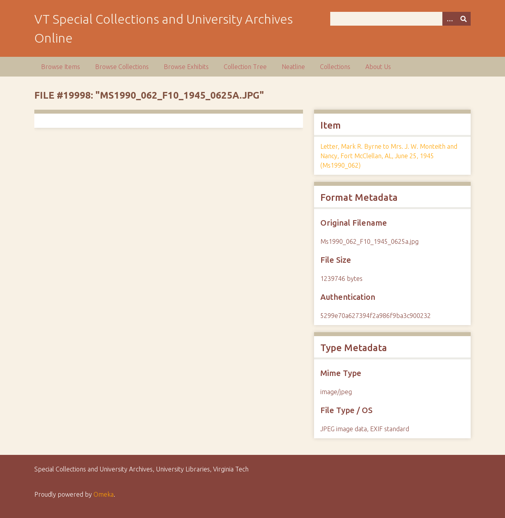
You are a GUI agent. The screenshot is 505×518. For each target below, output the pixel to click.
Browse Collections (122, 66)
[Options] (449, 19)
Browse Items (60, 66)
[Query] (400, 19)
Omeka (104, 494)
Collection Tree (245, 66)
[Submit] (463, 19)
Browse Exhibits (186, 66)
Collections (335, 66)
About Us (378, 66)
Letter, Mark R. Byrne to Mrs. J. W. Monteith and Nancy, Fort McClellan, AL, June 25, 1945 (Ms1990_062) (388, 156)
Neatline (293, 66)
